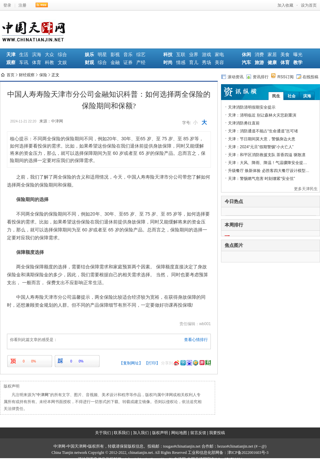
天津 (11, 54)
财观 (89, 62)
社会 (292, 96)
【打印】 (152, 363)
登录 (7, 5)
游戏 (206, 54)
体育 (36, 62)
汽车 (246, 62)
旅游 (259, 62)
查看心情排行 (196, 339)
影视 (115, 54)
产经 (140, 62)
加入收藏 (285, 5)
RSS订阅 (282, 76)
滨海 (36, 54)
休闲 (246, 54)
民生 (276, 96)
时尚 (168, 62)
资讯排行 (257, 76)
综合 (62, 54)
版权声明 (160, 432)
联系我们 (122, 432)
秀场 (206, 62)
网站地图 (179, 432)
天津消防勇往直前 (244, 123)
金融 (115, 62)
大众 (49, 54)
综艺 (140, 54)
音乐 (128, 54)
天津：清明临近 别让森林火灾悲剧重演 (262, 115)
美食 (285, 54)
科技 (168, 54)
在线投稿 (307, 76)
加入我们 (141, 432)
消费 (259, 54)
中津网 (42, 394)
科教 (49, 62)
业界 (193, 54)
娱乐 (89, 54)
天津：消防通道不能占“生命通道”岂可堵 (263, 131)
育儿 (193, 62)
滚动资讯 (232, 76)
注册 (22, 5)
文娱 (62, 62)
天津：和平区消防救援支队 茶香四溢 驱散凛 (266, 155)
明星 (102, 54)
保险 (43, 75)
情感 (180, 62)
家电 (219, 54)
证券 (128, 62)
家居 (272, 54)
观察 (11, 62)
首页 (11, 75)
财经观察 (27, 75)
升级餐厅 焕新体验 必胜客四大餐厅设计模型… (268, 170)
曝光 (298, 54)
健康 (272, 62)
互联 (180, 54)
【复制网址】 (131, 363)
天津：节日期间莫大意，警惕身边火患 (261, 139)
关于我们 (103, 432)
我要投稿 (217, 432)
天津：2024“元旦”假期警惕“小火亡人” (261, 147)
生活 (23, 54)
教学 (298, 62)
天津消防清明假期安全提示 (251, 107)
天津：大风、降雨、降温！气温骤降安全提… (267, 162)
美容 (219, 62)
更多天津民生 (306, 189)
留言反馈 (198, 432)
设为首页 (309, 5)
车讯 (23, 62)
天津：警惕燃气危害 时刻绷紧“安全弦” (261, 178)
